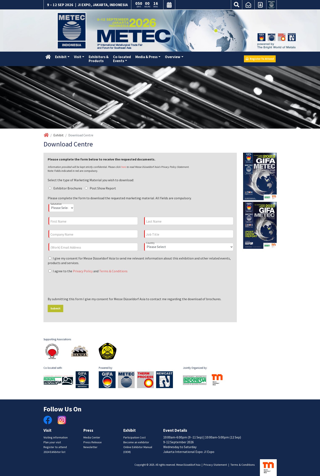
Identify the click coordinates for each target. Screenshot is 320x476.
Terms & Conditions (113, 271)
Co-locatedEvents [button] (122, 59)
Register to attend (55, 447)
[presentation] (80, 285)
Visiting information (55, 437)
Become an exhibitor (136, 442)
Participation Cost (134, 437)
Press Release (92, 442)
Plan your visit (52, 442)
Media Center (91, 437)
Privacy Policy (83, 271)
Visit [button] (77, 57)
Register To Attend (260, 58)
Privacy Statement (215, 465)
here (123, 166)
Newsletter (90, 447)
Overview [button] (172, 57)
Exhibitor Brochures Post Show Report (83, 188)
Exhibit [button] (61, 57)
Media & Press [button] (146, 57)
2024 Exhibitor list (54, 452)
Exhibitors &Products (99, 59)
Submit (55, 308)
